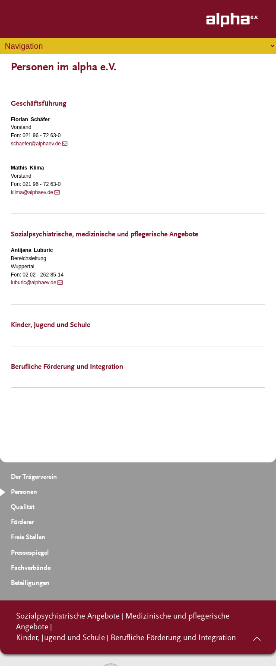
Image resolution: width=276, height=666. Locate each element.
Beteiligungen (30, 583)
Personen (24, 492)
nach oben (256, 636)
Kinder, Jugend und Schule (60, 638)
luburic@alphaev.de (33, 283)
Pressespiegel (30, 553)
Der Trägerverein (34, 477)
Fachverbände (31, 568)
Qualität (23, 507)
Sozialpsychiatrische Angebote (68, 617)
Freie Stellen (28, 537)
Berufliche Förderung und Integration (173, 638)
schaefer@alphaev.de (36, 144)
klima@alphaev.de (32, 192)
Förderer (22, 522)
